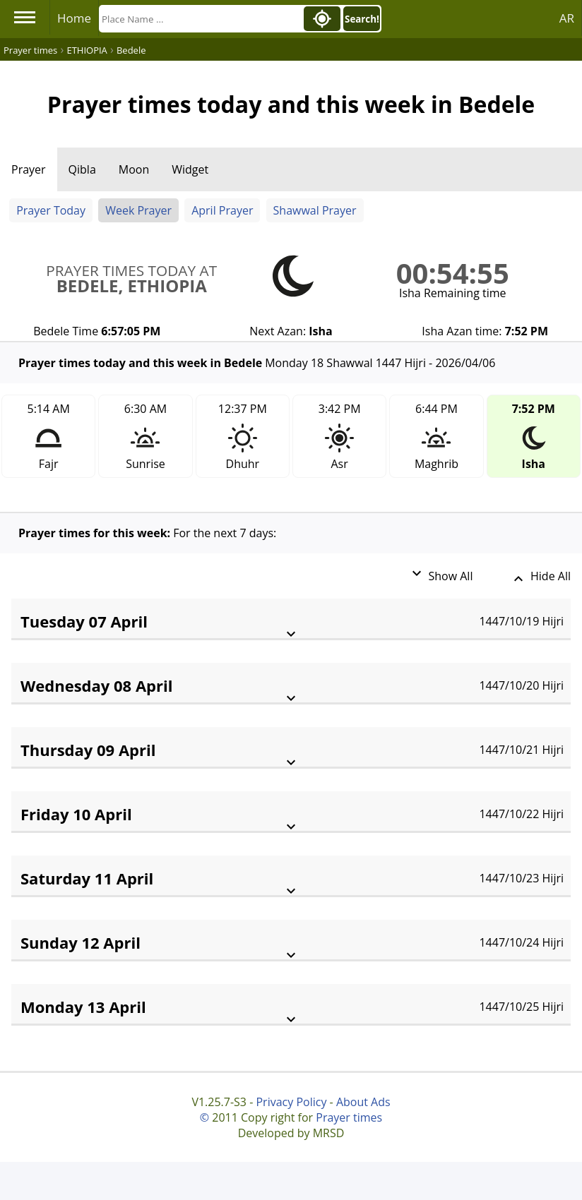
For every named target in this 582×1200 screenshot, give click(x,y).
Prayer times (349, 1117)
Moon (134, 169)
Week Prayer (138, 210)
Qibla (82, 169)
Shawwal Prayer (315, 210)
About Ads (363, 1102)
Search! (362, 19)
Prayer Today (50, 210)
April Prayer (222, 210)
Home (74, 18)
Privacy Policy (291, 1102)
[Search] (199, 18)
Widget (190, 169)
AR (566, 18)
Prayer (28, 169)
